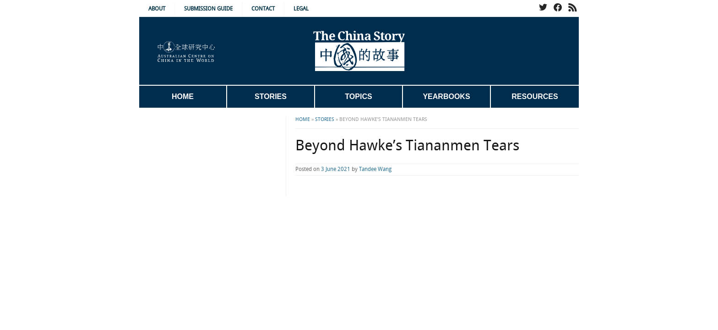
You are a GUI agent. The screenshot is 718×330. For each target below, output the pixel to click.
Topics (358, 96)
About (156, 9)
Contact (263, 9)
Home (183, 96)
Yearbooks (446, 96)
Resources (534, 96)
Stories (271, 96)
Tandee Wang (338, 169)
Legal (301, 9)
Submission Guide (208, 9)
